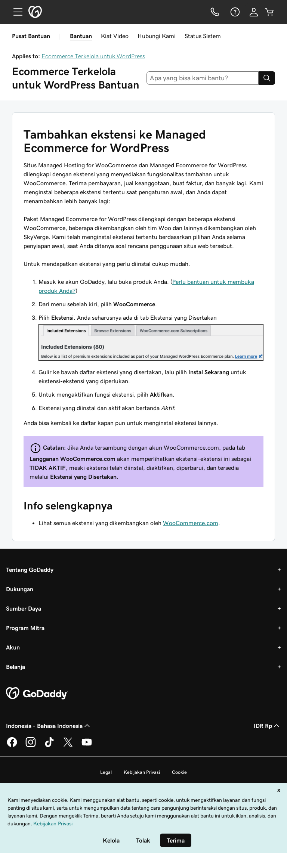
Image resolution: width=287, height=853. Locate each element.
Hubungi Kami (157, 36)
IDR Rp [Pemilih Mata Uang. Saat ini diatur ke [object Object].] (267, 725)
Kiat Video (115, 36)
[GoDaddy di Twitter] (68, 746)
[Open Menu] (15, 12)
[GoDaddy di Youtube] (87, 746)
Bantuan (81, 36)
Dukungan (19, 589)
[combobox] (203, 78)
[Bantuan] (234, 12)
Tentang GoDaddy (29, 570)
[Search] (267, 78)
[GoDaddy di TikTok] (49, 746)
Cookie (179, 772)
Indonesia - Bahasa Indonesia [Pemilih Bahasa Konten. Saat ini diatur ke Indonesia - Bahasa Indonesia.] (49, 725)
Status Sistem (203, 36)
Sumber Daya (23, 608)
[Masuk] (253, 12)
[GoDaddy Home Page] (37, 693)
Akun (13, 647)
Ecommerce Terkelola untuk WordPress (93, 56)
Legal (106, 772)
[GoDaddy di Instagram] (31, 746)
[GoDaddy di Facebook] (12, 746)
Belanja (15, 667)
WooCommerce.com (190, 523)
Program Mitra (25, 628)
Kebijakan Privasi (142, 772)
